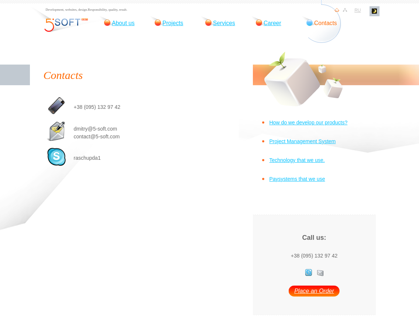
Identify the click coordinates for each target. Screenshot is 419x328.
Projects (172, 23)
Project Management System (302, 141)
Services (224, 23)
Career (272, 23)
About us (123, 23)
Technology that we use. (297, 160)
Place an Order (314, 291)
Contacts (325, 23)
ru (357, 10)
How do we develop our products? (308, 122)
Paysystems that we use (297, 179)
